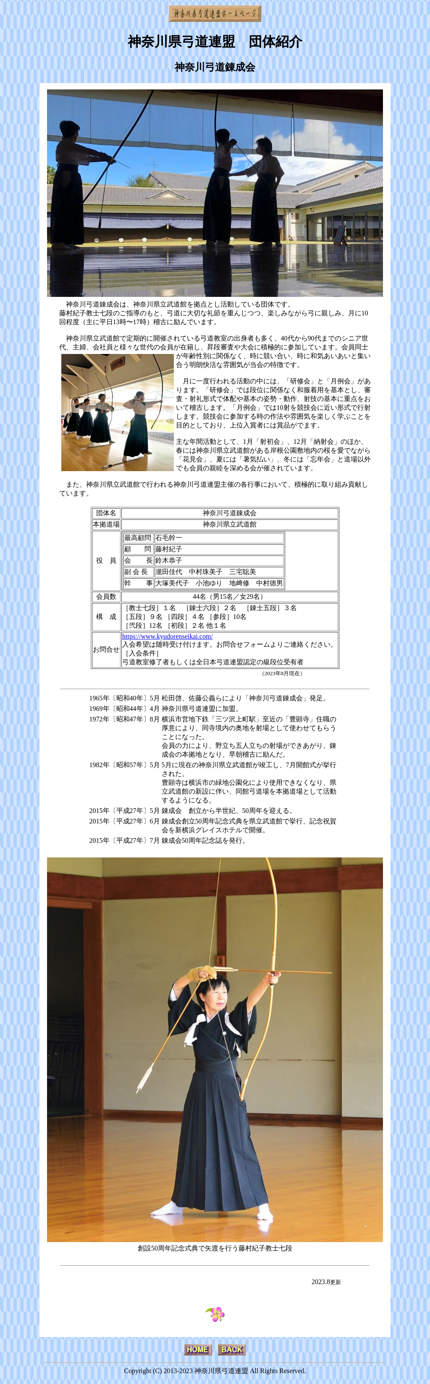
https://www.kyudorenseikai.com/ (167, 636)
